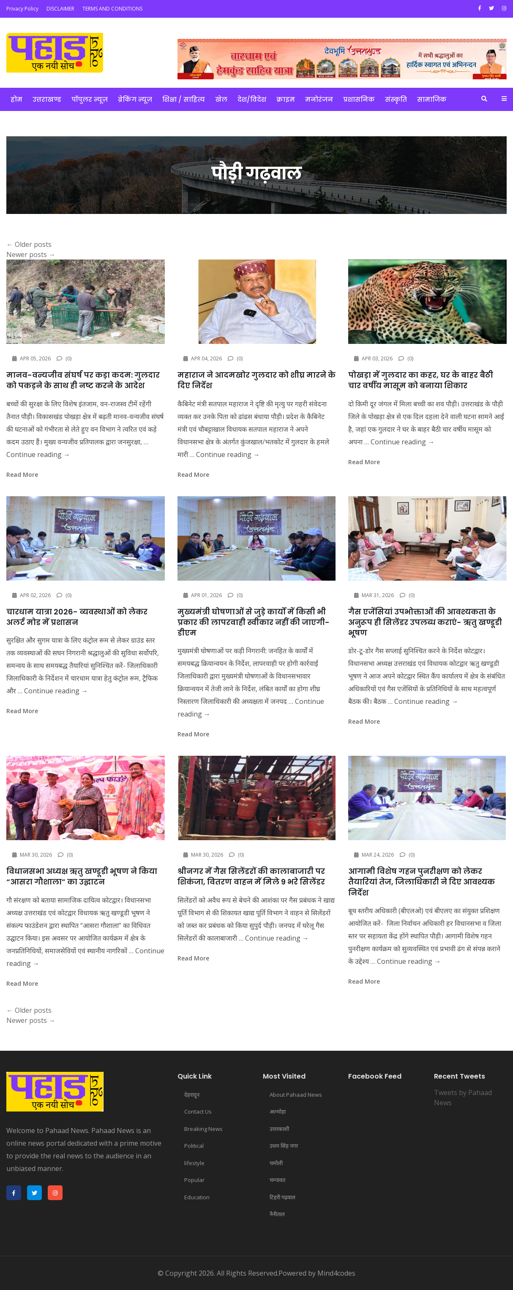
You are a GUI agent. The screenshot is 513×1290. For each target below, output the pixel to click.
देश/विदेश (251, 99)
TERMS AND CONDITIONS (112, 8)
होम (16, 99)
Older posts (29, 244)
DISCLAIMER (60, 8)
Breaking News (203, 1129)
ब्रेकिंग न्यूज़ (135, 99)
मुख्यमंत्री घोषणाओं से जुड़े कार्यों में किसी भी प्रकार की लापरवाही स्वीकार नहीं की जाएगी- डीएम (253, 622)
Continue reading (38, 454)
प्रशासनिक (359, 99)
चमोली (276, 1163)
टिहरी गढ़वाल (282, 1197)
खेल (221, 99)
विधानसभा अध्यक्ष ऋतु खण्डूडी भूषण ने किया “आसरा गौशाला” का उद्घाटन (81, 876)
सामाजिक (432, 99)
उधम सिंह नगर (284, 1145)
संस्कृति (396, 99)
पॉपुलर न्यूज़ (89, 99)
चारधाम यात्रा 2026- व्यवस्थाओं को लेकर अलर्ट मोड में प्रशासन (76, 616)
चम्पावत (277, 1180)
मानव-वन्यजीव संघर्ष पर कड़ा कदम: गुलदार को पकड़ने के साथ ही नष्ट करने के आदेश (83, 380)
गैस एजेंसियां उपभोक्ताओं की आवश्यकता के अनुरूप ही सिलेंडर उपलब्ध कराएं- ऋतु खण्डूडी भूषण (425, 622)
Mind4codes (336, 1273)
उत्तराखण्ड (47, 99)
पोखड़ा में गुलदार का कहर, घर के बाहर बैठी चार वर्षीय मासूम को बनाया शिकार (420, 380)
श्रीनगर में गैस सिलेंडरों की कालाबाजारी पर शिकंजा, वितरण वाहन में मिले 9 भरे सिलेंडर (251, 876)
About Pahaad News (296, 1094)
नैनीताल (277, 1214)
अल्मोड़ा (278, 1111)
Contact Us (198, 1111)
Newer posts (30, 254)
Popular (194, 1180)
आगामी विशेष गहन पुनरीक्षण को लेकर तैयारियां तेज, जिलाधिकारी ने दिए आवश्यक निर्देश (421, 882)
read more (22, 475)
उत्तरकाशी (279, 1129)
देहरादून (191, 1094)
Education (197, 1197)
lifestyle (194, 1163)
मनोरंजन (319, 99)
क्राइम (285, 99)
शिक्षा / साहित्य (183, 99)
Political (194, 1145)
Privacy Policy (22, 8)
